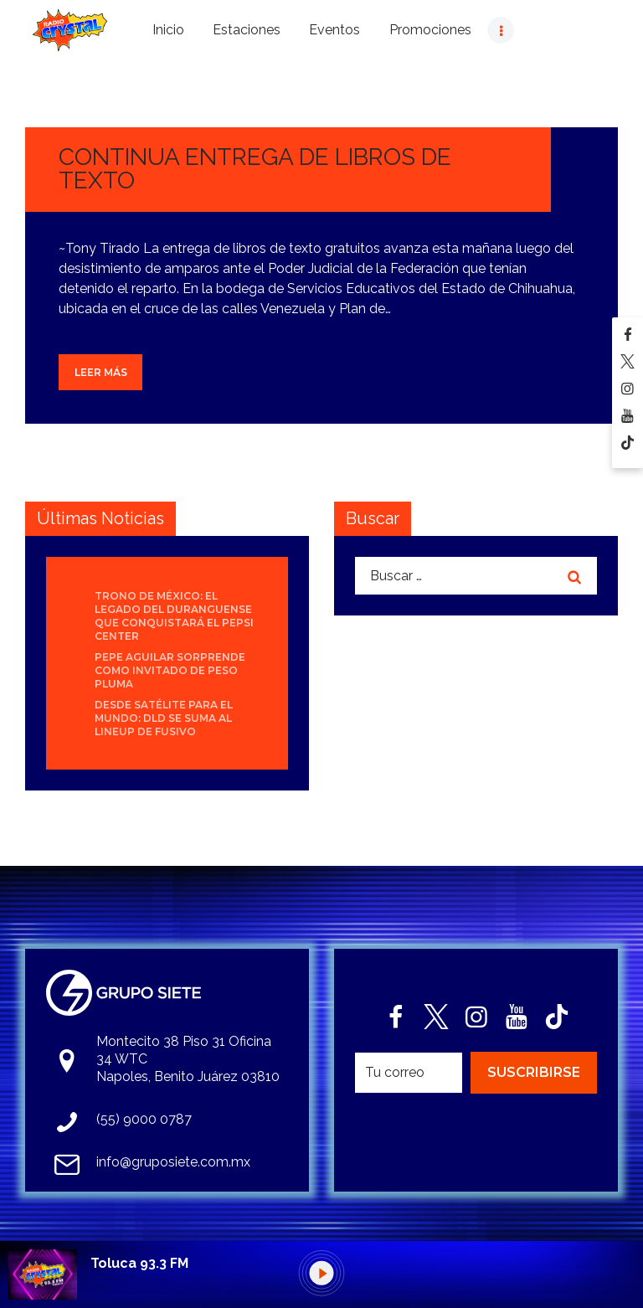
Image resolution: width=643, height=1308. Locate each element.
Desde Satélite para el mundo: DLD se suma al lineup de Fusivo (164, 718)
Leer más (101, 372)
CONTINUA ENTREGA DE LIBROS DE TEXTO (255, 168)
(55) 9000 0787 (144, 1119)
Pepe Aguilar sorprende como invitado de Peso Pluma (170, 670)
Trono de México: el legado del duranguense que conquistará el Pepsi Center (174, 616)
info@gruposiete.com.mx (173, 1162)
